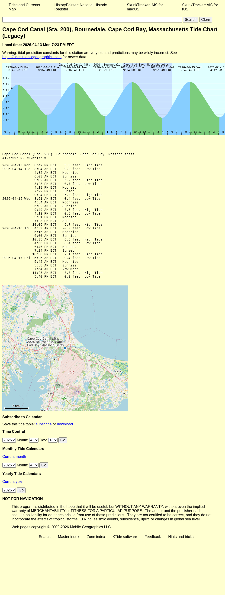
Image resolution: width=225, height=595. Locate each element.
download (65, 448)
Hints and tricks (180, 560)
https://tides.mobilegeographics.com (31, 57)
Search (45, 560)
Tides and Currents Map (24, 7)
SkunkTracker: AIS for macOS (145, 7)
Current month (14, 480)
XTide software (124, 560)
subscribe (43, 448)
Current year (12, 505)
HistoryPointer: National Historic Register (81, 7)
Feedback (153, 560)
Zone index (96, 560)
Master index (68, 560)
